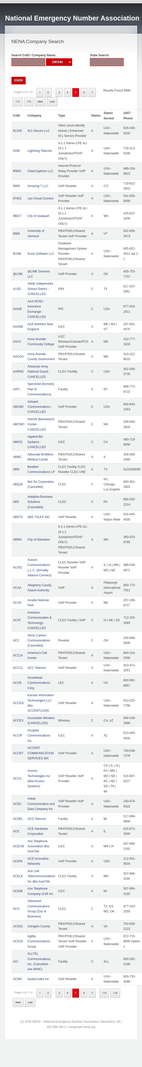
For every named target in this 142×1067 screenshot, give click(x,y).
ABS (16, 502)
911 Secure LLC (38, 131)
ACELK (18, 876)
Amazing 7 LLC (37, 186)
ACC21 (18, 668)
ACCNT (18, 753)
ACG (16, 909)
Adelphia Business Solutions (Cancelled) (40, 502)
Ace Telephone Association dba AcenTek (38, 846)
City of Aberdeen (38, 539)
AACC (17, 341)
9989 (16, 233)
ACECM (18, 846)
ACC (16, 640)
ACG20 (18, 941)
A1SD (17, 289)
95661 (17, 171)
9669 (16, 186)
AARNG (18, 371)
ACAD (17, 602)
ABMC (17, 457)
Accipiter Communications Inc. (38, 736)
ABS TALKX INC (38, 517)
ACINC (17, 979)
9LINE (17, 253)
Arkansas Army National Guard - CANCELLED (38, 372)
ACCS (17, 778)
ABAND (18, 407)
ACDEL (18, 819)
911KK (17, 131)
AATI (16, 389)
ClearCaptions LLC (40, 171)
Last (52, 101)
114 (29, 101)
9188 (16, 151)
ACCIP (17, 735)
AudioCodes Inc (38, 979)
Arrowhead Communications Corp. (38, 683)
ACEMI (18, 891)
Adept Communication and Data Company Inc (41, 804)
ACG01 (18, 926)
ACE (16, 831)
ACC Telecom (36, 668)
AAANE (18, 326)
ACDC (17, 804)
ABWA (17, 539)
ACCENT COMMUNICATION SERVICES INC (40, 753)
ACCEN (18, 703)
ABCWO (18, 424)
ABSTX (18, 517)
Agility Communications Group (38, 941)
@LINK (18, 274)
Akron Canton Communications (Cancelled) (38, 641)
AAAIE (17, 309)
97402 (17, 198)
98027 (17, 216)
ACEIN (17, 861)
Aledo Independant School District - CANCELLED (40, 289)
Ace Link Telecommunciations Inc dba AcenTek (41, 876)
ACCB (17, 683)
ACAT (17, 620)
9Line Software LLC (40, 253)
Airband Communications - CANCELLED (39, 407)
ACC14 (18, 655)
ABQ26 (18, 484)
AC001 (17, 567)
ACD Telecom (36, 819)
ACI (15, 961)
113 (17, 101)
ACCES (18, 720)
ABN (16, 469)
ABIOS (17, 442)
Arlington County (38, 926)
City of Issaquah (38, 216)
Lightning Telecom (39, 151)
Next (40, 101)
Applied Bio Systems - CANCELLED (36, 442)
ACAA (17, 588)
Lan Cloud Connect (40, 198)
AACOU (18, 356)
